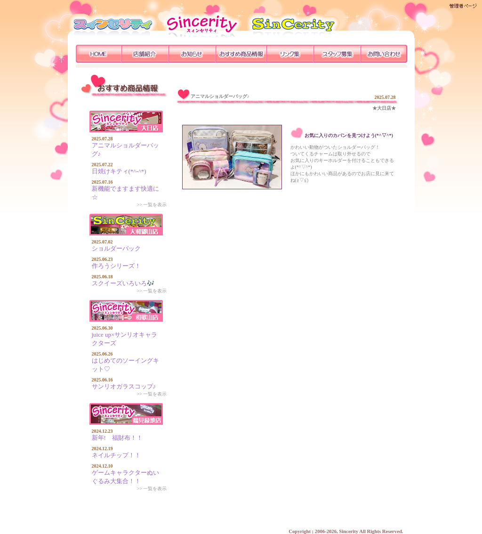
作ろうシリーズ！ (116, 265)
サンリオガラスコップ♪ (124, 386)
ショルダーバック (116, 248)
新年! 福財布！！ (117, 437)
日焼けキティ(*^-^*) (119, 171)
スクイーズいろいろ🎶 (123, 283)
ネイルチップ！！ (116, 455)
